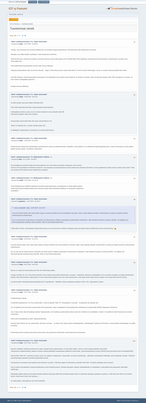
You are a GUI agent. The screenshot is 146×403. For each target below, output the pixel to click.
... (21, 35)
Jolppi (21, 44)
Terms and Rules (126, 400)
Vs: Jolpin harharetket (39, 41)
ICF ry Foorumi (18, 8)
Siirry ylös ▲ (135, 400)
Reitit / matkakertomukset (20, 41)
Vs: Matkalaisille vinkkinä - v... (41, 157)
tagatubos (22, 201)
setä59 (21, 180)
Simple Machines (26, 400)
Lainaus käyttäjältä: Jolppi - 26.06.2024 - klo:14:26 (29, 208)
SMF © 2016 (17, 400)
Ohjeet (118, 400)
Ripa (20, 159)
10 (22, 35)
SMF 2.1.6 (10, 400)
